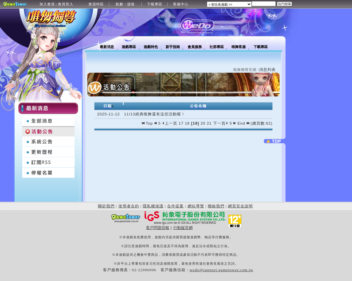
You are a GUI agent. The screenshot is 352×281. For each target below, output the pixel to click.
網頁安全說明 (240, 206)
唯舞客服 (239, 47)
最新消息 (107, 47)
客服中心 (180, 4)
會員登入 (65, 4)
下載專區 (154, 4)
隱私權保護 (153, 206)
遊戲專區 (129, 47)
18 (187, 123)
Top (148, 123)
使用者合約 (128, 206)
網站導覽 (196, 206)
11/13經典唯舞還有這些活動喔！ (154, 114)
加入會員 (47, 4)
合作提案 (175, 206)
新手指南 (173, 47)
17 (181, 123)
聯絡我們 (216, 206)
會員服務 (195, 47)
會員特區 (96, 4)
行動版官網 (183, 228)
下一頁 (220, 123)
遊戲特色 (151, 47)
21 (209, 123)
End (243, 123)
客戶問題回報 (157, 228)
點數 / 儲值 (125, 4)
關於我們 (106, 206)
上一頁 (169, 123)
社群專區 (217, 47)
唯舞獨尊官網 (244, 70)
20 (203, 123)
